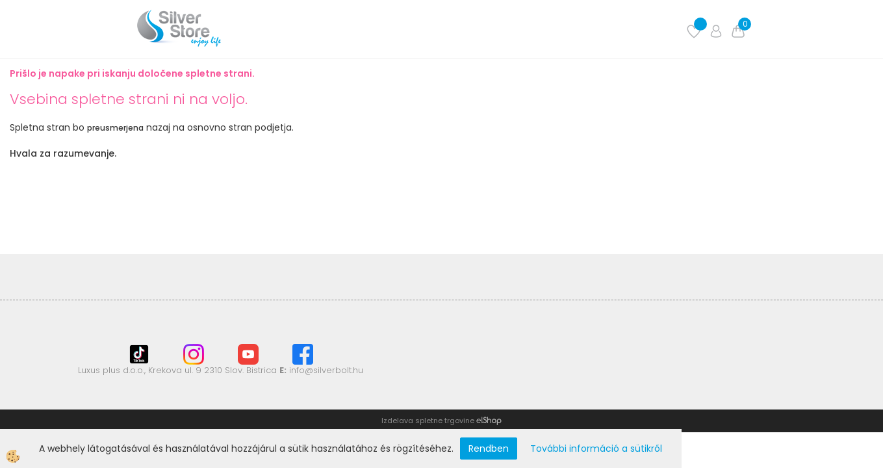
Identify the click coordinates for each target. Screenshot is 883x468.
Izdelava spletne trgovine (427, 420)
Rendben (488, 448)
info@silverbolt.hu (326, 370)
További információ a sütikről (596, 448)
